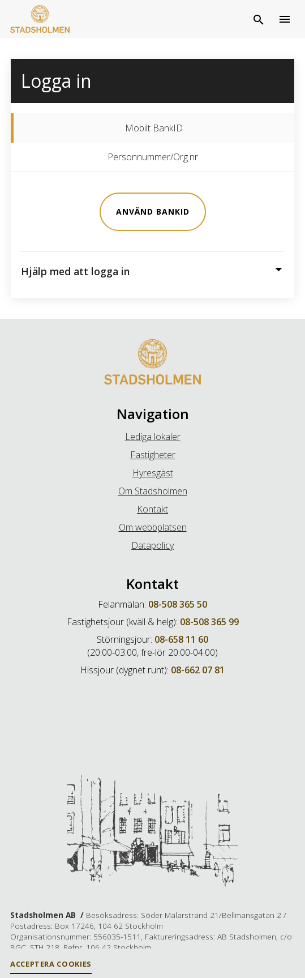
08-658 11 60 (181, 639)
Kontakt (152, 509)
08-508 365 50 (177, 604)
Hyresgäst (152, 473)
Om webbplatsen (153, 527)
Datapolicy (152, 545)
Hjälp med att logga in (75, 270)
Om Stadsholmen (152, 491)
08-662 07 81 (198, 670)
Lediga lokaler (153, 436)
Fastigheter (152, 455)
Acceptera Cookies (51, 964)
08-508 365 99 (209, 622)
